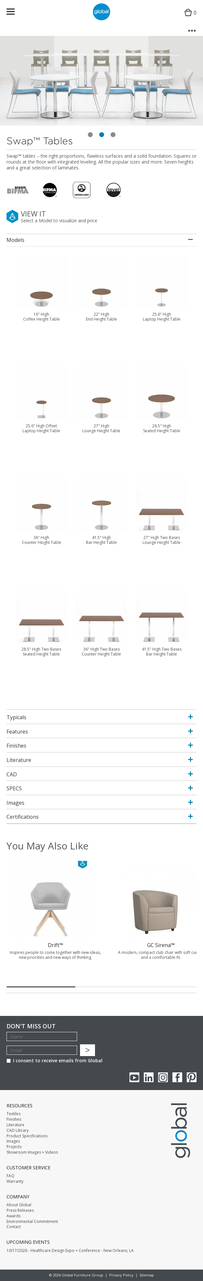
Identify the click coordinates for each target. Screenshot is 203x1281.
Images (13, 1141)
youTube (134, 1077)
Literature (15, 1125)
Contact (14, 1226)
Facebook (177, 1077)
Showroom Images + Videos (32, 1152)
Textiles (13, 1113)
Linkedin (149, 1077)
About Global (19, 1205)
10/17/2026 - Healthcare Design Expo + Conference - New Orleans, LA (70, 1250)
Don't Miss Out (31, 1026)
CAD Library (18, 1130)
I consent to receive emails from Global (54, 1060)
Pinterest (191, 1077)
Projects (14, 1146)
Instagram (163, 1077)
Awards (13, 1216)
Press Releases (20, 1210)
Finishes (14, 1119)
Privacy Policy (121, 1275)
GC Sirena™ (161, 945)
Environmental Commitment (32, 1221)
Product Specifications (27, 1136)
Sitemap (147, 1275)
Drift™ (55, 945)
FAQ (10, 1175)
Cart (188, 18)
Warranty (15, 1181)
